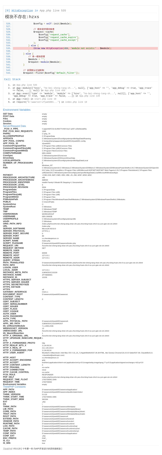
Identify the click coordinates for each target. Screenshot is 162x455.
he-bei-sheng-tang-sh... (59, 88)
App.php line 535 (53, 10)
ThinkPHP (8, 448)
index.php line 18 (76, 102)
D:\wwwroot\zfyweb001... (43, 102)
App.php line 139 (89, 96)
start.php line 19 (45, 99)
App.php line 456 (55, 90)
